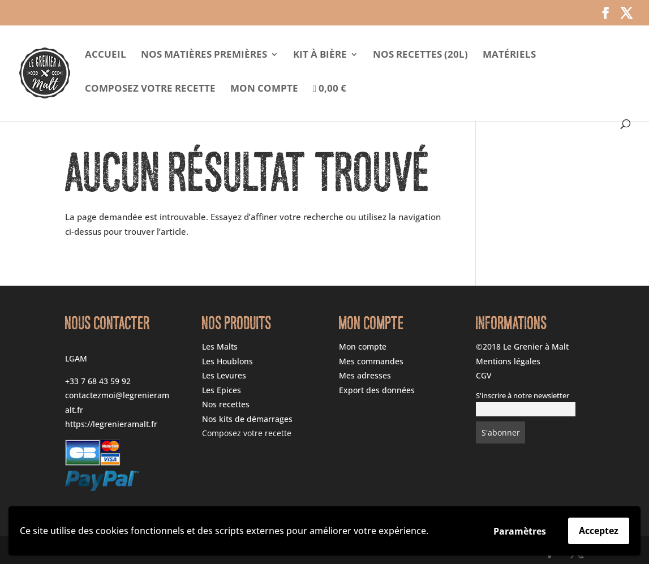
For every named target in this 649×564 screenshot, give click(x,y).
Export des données (377, 390)
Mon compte (264, 89)
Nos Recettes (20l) (420, 55)
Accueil (105, 55)
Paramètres (519, 531)
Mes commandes (371, 361)
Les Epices (221, 390)
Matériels (509, 55)
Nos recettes (226, 404)
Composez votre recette (150, 89)
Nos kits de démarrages (247, 419)
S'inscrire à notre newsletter (522, 396)
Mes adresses (365, 375)
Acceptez (598, 530)
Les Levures (224, 375)
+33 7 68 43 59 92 (98, 381)
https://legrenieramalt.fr (111, 424)
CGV (484, 375)
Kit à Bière (320, 55)
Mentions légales (508, 361)
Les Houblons (227, 361)
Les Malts (220, 346)
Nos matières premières (204, 55)
